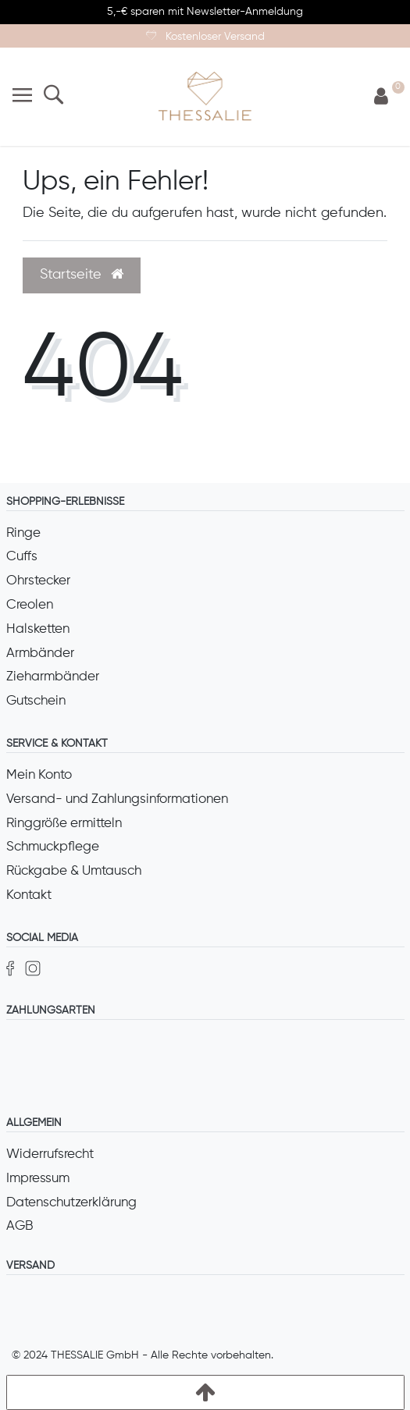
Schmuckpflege (52, 847)
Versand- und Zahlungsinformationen (117, 799)
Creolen (29, 605)
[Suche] (53, 96)
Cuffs (21, 556)
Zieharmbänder (52, 677)
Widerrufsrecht (50, 1154)
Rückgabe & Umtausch (73, 871)
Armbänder (40, 653)
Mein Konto (39, 775)
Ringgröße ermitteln (64, 823)
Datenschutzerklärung (71, 1202)
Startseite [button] (81, 275)
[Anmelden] (381, 97)
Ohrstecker (38, 581)
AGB (20, 1226)
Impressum (38, 1178)
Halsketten (38, 629)
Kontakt (29, 895)
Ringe (23, 533)
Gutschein (36, 701)
